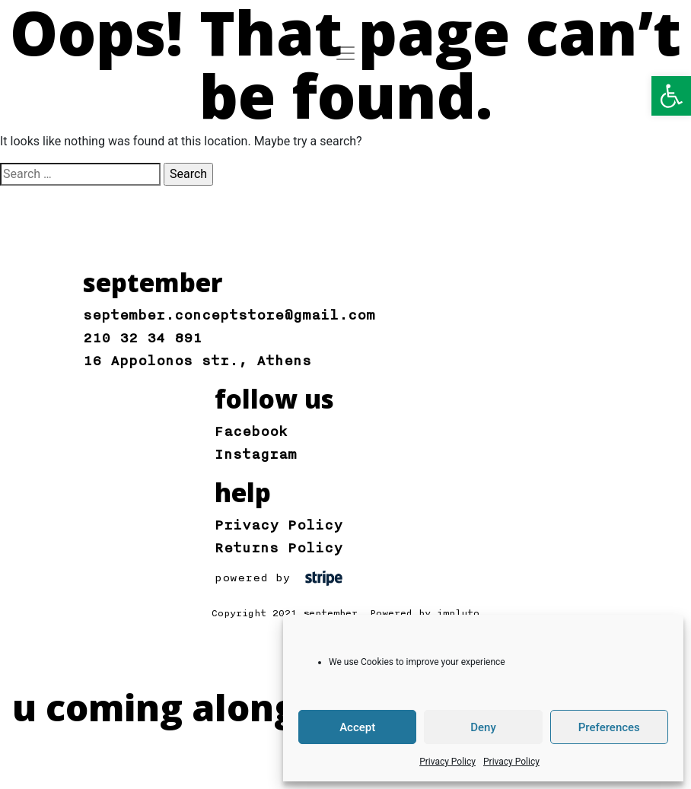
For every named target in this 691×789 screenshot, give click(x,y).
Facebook (251, 431)
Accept (357, 727)
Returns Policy (278, 547)
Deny (483, 727)
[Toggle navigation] (345, 53)
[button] (671, 96)
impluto (458, 613)
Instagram (256, 454)
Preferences (609, 727)
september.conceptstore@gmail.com (229, 315)
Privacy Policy (447, 761)
